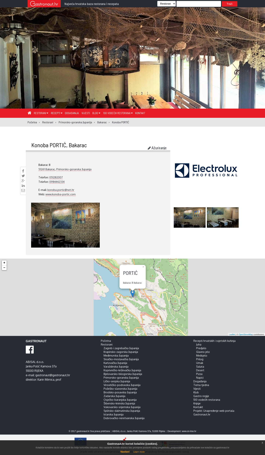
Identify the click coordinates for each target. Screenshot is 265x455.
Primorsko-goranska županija (73, 169)
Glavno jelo (203, 351)
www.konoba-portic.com (60, 194)
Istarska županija (113, 414)
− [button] (4, 268)
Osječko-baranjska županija (120, 399)
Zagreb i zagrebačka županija (121, 348)
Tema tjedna (201, 385)
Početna (106, 340)
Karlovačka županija (115, 362)
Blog (96, 113)
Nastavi (125, 451)
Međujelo (201, 355)
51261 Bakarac (46, 169)
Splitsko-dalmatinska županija (122, 410)
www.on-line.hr (189, 431)
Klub (196, 392)
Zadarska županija (114, 396)
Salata (200, 366)
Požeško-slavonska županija (120, 388)
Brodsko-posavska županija (120, 392)
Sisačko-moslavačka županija (121, 359)
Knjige (197, 403)
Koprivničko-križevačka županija (122, 370)
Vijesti (86, 113)
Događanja (72, 113)
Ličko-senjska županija (117, 381)
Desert (200, 370)
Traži (229, 3)
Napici (200, 377)
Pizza (199, 373)
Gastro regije (201, 396)
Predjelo (201, 348)
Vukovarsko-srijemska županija (122, 407)
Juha (198, 344)
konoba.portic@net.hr (60, 189)
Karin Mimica (45, 379)
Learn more (138, 452)
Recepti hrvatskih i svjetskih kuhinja (214, 340)
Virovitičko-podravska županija (122, 385)
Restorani (41, 113)
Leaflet (232, 334)
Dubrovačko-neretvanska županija (124, 418)
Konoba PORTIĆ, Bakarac (59, 144)
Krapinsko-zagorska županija (121, 351)
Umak (199, 362)
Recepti (56, 113)
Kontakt (140, 113)
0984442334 (57, 181)
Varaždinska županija (116, 366)
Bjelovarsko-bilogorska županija (123, 373)
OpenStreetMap (246, 334)
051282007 (56, 177)
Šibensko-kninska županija (119, 403)
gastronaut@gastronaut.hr (52, 375)
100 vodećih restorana (118, 113)
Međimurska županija (116, 355)
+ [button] (4, 263)
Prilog (199, 359)
